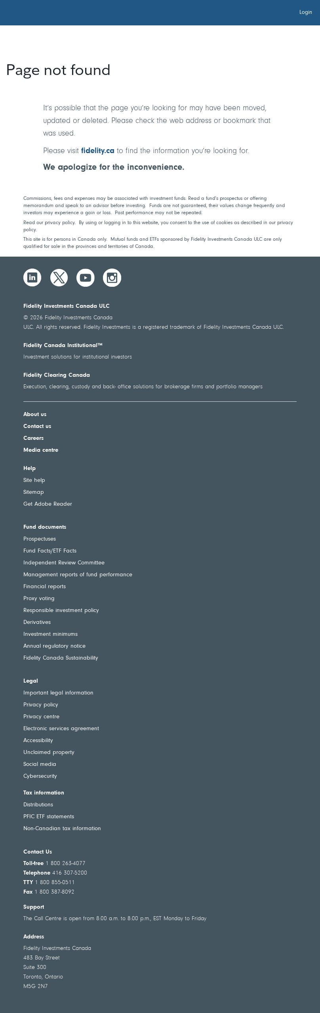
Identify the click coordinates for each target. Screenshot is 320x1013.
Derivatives (37, 622)
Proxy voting (39, 599)
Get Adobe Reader (47, 504)
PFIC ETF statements (48, 817)
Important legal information (58, 693)
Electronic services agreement (61, 729)
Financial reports (44, 587)
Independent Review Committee (64, 563)
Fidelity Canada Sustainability (60, 658)
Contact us (37, 427)
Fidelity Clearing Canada (56, 375)
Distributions (38, 805)
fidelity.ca (97, 151)
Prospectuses (39, 539)
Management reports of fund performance (77, 575)
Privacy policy (40, 705)
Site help (34, 480)
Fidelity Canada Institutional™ (63, 346)
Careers (33, 438)
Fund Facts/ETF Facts (49, 551)
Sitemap (33, 492)
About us (34, 415)
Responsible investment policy (61, 611)
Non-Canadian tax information (62, 829)
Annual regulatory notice (54, 646)
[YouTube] (85, 278)
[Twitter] (59, 278)
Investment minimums (50, 634)
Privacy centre (41, 717)
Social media (39, 764)
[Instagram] (112, 278)
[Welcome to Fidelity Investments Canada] (50, 14)
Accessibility (38, 741)
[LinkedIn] (32, 278)
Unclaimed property (48, 753)
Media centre (40, 450)
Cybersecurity (40, 776)
